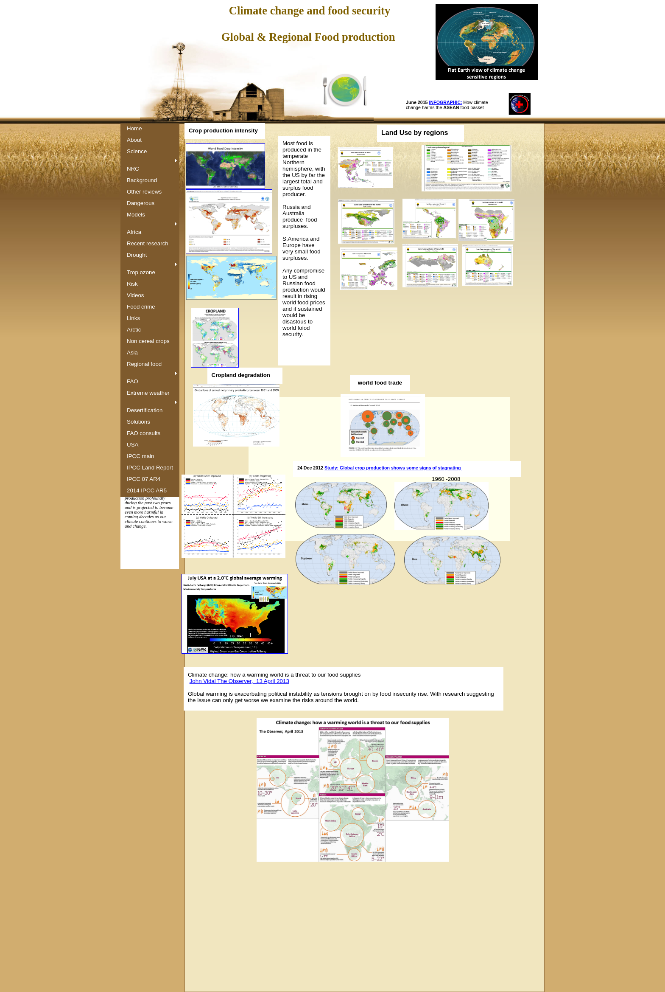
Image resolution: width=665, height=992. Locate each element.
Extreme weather (148, 393)
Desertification (144, 410)
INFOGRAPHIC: (445, 102)
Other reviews (144, 191)
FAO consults (143, 433)
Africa (134, 232)
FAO (132, 381)
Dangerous (140, 203)
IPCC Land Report (150, 467)
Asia (132, 352)
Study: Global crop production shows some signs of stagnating (393, 467)
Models (136, 214)
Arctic (134, 329)
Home (134, 128)
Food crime (141, 307)
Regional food (144, 364)
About (134, 140)
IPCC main (140, 456)
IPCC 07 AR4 (143, 479)
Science (137, 151)
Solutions (138, 422)
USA (132, 444)
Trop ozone (141, 272)
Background (142, 180)
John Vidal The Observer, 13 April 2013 (239, 681)
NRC (133, 169)
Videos (135, 295)
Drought (137, 255)
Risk (132, 284)
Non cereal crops (148, 341)
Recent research (147, 243)
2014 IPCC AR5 (147, 490)
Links (133, 318)
